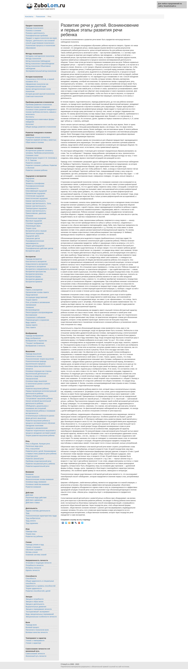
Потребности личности (34, 565)
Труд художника (32, 523)
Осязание (29, 216)
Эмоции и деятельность (35, 604)
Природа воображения (34, 336)
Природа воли (31, 625)
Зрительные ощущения (35, 233)
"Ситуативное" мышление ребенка (39, 398)
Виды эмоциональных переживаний (40, 614)
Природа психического (34, 28)
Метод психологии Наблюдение (38, 61)
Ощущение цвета (32, 236)
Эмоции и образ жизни (34, 602)
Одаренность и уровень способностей (40, 586)
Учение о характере (33, 643)
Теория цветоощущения (35, 246)
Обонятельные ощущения (36, 218)
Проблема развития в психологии (39, 104)
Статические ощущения (35, 196)
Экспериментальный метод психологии (41, 71)
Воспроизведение (33, 310)
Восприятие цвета (33, 251)
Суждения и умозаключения (36, 428)
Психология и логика (34, 356)
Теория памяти (31, 300)
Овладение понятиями (34, 426)
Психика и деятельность (35, 33)
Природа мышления (33, 354)
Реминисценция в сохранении (37, 320)
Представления (32, 295)
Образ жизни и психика (35, 142)
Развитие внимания (33, 487)
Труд (27, 513)
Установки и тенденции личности (38, 563)
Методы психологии (33, 59)
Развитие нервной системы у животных (41, 140)
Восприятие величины (34, 274)
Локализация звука (33, 226)
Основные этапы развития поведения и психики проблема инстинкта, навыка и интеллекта (41, 112)
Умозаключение (32, 379)
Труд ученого (31, 521)
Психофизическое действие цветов (39, 248)
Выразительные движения (36, 607)
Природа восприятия (34, 259)
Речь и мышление (33, 449)
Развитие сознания (33, 163)
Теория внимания (32, 477)
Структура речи (32, 456)
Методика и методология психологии (40, 56)
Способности (31, 578)
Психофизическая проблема (37, 36)
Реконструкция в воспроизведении (39, 312)
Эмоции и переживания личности (39, 609)
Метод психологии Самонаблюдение (40, 64)
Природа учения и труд (35, 545)
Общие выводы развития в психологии (41, 127)
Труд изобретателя (33, 518)
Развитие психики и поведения (38, 107)
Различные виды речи (34, 446)
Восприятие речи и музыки (36, 231)
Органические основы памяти (37, 292)
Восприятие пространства (36, 272)
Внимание (30, 474)
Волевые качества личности (37, 632)
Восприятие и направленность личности (41, 269)
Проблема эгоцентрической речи (38, 461)
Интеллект (30, 124)
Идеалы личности (33, 570)
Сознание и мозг (32, 155)
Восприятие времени (34, 282)
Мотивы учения (32, 552)
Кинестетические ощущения (37, 198)
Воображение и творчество (36, 341)
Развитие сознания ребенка (36, 170)
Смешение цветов (33, 238)
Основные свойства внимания (37, 484)
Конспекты (29, 16)
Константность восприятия (36, 261)
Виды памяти (31, 322)
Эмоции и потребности (34, 599)
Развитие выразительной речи (37, 466)
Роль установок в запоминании (38, 302)
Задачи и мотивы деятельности (38, 511)
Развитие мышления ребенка (37, 389)
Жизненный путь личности (36, 656)
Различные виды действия (36, 497)
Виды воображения (33, 338)
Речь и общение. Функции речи (38, 444)
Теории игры (30, 534)
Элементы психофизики (35, 183)
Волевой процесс (32, 627)
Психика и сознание (33, 30)
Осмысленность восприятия (37, 264)
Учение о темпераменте (35, 640)
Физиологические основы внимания (39, 479)
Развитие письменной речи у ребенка (40, 464)
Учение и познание (33, 547)
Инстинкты (30, 117)
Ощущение (30, 178)
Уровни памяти (31, 325)
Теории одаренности (34, 588)
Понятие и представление (36, 376)
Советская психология (34, 96)
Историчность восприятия (36, 267)
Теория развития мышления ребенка (40, 435)
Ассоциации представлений (36, 297)
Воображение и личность (35, 346)
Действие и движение (34, 500)
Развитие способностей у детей (38, 591)
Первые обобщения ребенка (37, 396)
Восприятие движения (34, 279)
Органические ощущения (35, 193)
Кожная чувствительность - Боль (38, 203)
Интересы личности (33, 568)
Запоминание (31, 305)
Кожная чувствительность (36, 201)
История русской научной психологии (40, 94)
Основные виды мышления (36, 381)
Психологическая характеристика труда (41, 516)
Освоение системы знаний (36, 555)
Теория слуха (31, 228)
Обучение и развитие (34, 550)
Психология (40, 16)
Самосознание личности (35, 654)
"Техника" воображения (35, 343)
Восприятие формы (33, 277)
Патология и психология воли (37, 630)
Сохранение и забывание (35, 317)
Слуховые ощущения (34, 223)
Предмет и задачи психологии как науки (41, 38)
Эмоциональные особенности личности (41, 617)
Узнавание (30, 307)
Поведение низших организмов (38, 137)
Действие (29, 495)
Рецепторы (30, 181)
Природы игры (31, 531)
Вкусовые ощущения (34, 221)
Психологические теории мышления (40, 359)
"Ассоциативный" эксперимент (38, 612)
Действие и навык (33, 503)
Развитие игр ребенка (34, 536)
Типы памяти (31, 327)
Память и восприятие (34, 290)
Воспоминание (31, 315)
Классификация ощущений (36, 191)
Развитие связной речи (35, 459)
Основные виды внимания (36, 482)
